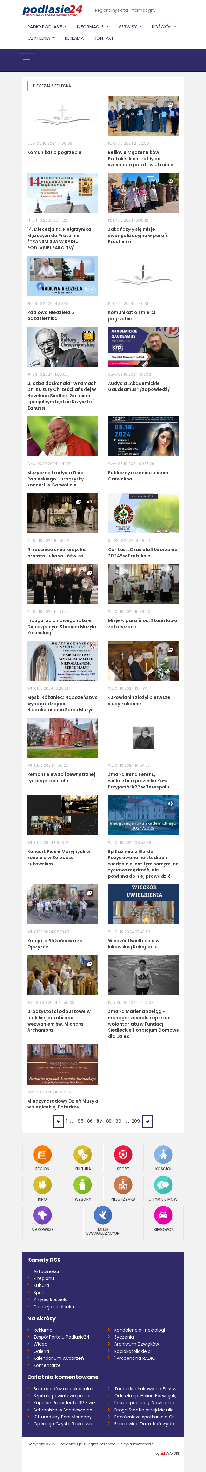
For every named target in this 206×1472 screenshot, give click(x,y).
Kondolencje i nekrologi (139, 1330)
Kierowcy (163, 1218)
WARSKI (172, 1453)
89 (118, 1121)
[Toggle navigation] (26, 59)
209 (136, 1121)
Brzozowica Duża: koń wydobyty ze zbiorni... (146, 1424)
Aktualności (46, 1271)
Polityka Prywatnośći (136, 1443)
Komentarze (47, 1365)
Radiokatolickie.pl (133, 1351)
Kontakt (104, 38)
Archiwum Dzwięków (136, 1344)
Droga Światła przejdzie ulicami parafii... (146, 1410)
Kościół (163, 1158)
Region (42, 1158)
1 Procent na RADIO (135, 1358)
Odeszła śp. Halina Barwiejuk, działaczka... (146, 1396)
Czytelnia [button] (39, 38)
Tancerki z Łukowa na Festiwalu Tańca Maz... (146, 1389)
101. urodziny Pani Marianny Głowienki (66, 1417)
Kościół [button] (162, 27)
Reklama (74, 38)
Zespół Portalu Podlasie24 (62, 1337)
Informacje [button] (91, 27)
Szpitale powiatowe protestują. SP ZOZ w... (66, 1396)
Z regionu (44, 1278)
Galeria (41, 1351)
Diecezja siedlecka (54, 1307)
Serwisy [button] (128, 27)
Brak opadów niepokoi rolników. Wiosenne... (66, 1389)
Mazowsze (42, 1218)
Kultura (82, 1158)
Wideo (40, 1344)
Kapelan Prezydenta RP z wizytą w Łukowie (66, 1402)
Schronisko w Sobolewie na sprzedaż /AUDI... (66, 1410)
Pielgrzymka (123, 1188)
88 (109, 1121)
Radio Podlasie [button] (45, 27)
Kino (42, 1188)
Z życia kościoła (51, 1299)
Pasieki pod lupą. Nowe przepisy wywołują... (146, 1402)
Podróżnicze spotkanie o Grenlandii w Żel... (146, 1417)
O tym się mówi (163, 1188)
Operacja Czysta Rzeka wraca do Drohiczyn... (66, 1424)
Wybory (82, 1188)
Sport (123, 1158)
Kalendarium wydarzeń (59, 1358)
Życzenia (124, 1337)
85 (80, 1121)
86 (90, 1121)
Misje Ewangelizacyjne (103, 1222)
